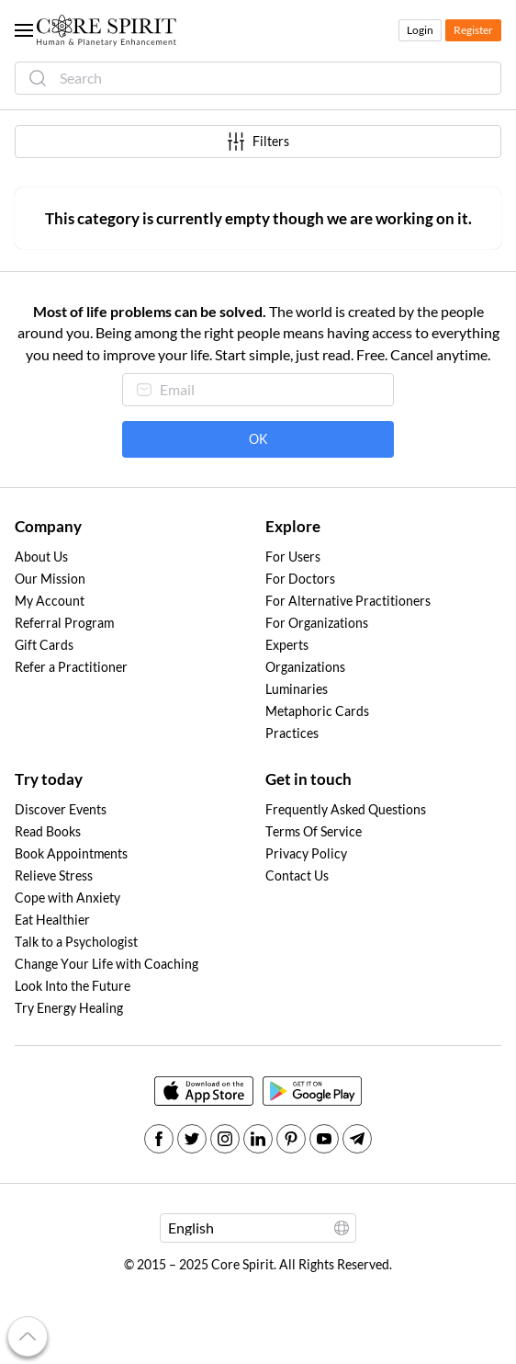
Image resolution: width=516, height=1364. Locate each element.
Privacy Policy (306, 854)
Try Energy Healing (69, 1008)
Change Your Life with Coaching (106, 964)
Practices (292, 733)
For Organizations (316, 623)
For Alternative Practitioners (348, 601)
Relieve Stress (54, 876)
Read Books (48, 831)
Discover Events (61, 809)
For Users (292, 557)
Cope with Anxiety (67, 898)
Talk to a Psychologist (76, 942)
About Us (41, 557)
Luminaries (296, 689)
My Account (49, 601)
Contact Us (297, 876)
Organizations (305, 667)
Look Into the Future (72, 986)
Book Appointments (71, 854)
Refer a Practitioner (71, 667)
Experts (286, 645)
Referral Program (64, 623)
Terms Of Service (313, 831)
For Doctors (300, 579)
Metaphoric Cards (317, 711)
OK (258, 439)
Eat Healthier (52, 920)
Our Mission (50, 579)
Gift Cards (44, 645)
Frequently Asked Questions (345, 809)
